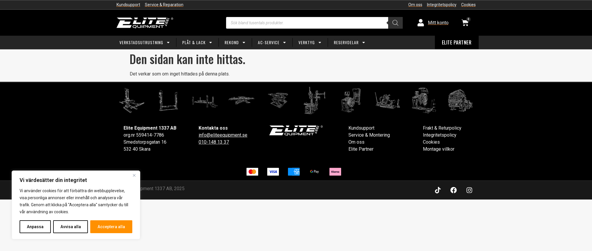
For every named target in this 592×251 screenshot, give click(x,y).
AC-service (272, 42)
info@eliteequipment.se (223, 135)
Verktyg (310, 42)
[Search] (395, 23)
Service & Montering (369, 135)
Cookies (431, 142)
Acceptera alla (111, 226)
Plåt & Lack (197, 42)
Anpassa (35, 226)
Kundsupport (361, 128)
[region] (76, 205)
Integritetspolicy (439, 135)
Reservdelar (350, 42)
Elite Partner (361, 149)
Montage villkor (438, 149)
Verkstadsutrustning (144, 42)
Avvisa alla (70, 226)
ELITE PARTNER (457, 42)
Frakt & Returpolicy (442, 128)
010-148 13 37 (214, 142)
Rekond (235, 42)
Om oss (356, 142)
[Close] (134, 175)
